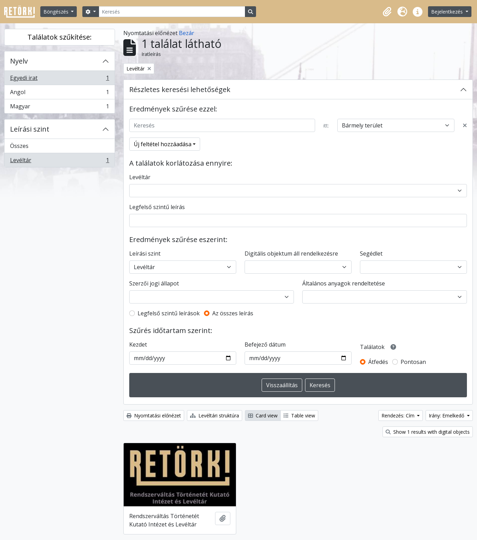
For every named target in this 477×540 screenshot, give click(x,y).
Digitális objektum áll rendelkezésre (291, 253)
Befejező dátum (265, 344)
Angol (59, 93)
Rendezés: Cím (398, 415)
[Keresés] (172, 11)
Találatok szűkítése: (59, 37)
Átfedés (378, 362)
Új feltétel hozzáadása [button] (162, 144)
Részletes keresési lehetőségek (179, 89)
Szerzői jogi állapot (154, 283)
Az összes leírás (232, 313)
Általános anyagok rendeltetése (343, 283)
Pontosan (413, 362)
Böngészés (56, 11)
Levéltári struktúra (214, 415)
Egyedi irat (59, 79)
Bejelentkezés (447, 11)
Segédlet (371, 253)
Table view (299, 415)
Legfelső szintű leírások (169, 313)
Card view (263, 415)
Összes (19, 146)
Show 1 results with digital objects (428, 432)
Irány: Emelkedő (447, 415)
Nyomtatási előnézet (153, 415)
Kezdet (138, 344)
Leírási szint (29, 129)
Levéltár (59, 161)
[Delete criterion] (465, 125)
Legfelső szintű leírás (157, 207)
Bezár (186, 33)
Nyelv (19, 61)
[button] (387, 11)
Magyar (59, 107)
